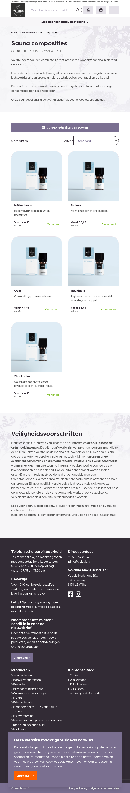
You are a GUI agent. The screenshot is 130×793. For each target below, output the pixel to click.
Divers (16, 697)
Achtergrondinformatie (84, 693)
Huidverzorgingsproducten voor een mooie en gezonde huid (36, 722)
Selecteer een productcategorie (65, 21)
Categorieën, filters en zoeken (65, 127)
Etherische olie (27, 32)
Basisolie (18, 684)
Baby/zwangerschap (26, 679)
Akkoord (25, 775)
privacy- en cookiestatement (42, 766)
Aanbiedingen (21, 675)
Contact (74, 675)
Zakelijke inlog (78, 684)
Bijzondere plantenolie (27, 688)
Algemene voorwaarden (104, 788)
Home (14, 32)
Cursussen (76, 688)
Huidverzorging (22, 715)
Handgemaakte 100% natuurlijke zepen (34, 709)
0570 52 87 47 (80, 557)
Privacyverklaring (77, 788)
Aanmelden (22, 657)
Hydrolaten (19, 729)
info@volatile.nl (80, 561)
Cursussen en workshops (28, 693)
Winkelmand (77, 679)
